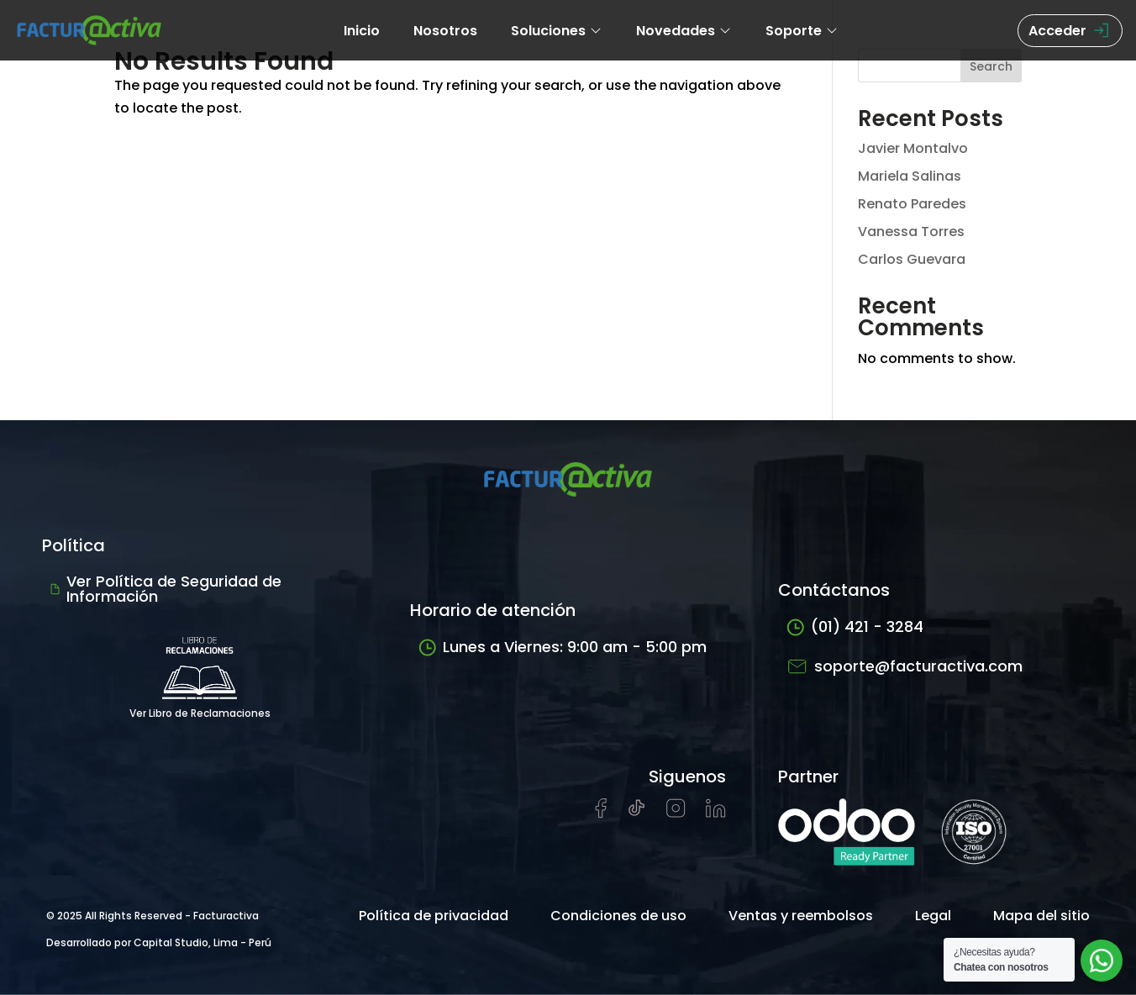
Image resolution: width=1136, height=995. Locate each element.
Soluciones (556, 30)
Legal (933, 915)
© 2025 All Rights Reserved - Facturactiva (152, 915)
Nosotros (445, 30)
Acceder (1070, 30)
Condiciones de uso (618, 915)
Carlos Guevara (911, 259)
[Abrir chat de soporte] (1102, 961)
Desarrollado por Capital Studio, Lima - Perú (158, 942)
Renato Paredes (912, 203)
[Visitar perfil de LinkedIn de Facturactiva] (716, 813)
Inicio (362, 30)
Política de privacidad (433, 915)
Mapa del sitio (1041, 915)
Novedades (684, 30)
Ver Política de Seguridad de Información (165, 589)
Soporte (802, 30)
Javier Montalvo (913, 148)
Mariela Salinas (909, 176)
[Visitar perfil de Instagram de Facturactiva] (676, 813)
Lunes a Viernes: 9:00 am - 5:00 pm (562, 646)
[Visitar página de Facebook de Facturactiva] (601, 814)
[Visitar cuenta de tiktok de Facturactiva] (636, 813)
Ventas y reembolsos (800, 915)
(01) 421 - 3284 (854, 626)
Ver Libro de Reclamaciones (200, 672)
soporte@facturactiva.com (904, 665)
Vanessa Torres (911, 231)
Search (991, 66)
